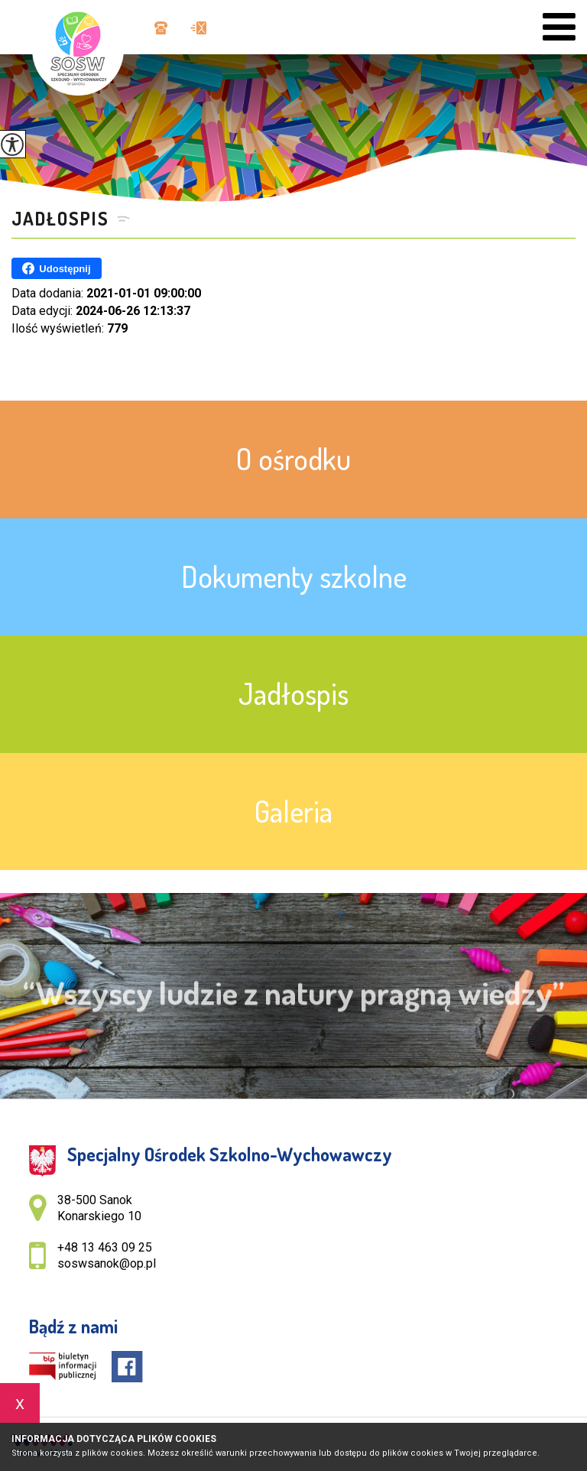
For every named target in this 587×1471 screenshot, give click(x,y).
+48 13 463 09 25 (160, 27)
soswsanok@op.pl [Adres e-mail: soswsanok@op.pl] (106, 1263)
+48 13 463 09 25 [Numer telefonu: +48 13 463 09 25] (104, 1247)
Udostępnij (56, 268)
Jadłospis (60, 218)
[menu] (559, 27)
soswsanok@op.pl (198, 27)
